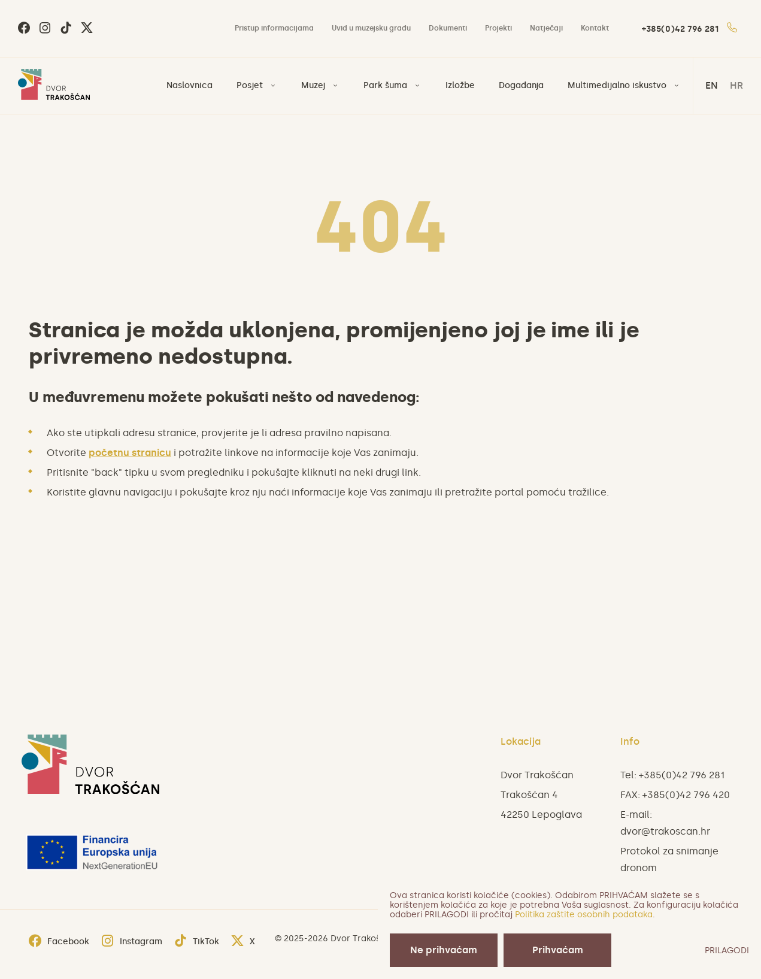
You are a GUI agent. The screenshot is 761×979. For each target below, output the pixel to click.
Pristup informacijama (274, 28)
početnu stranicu (130, 452)
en (711, 85)
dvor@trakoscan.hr (665, 831)
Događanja (521, 85)
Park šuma (385, 85)
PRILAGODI (727, 950)
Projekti (498, 28)
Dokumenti (448, 28)
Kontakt (595, 28)
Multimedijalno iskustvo (617, 85)
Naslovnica (189, 85)
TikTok (196, 941)
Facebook (59, 941)
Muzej (313, 85)
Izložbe (460, 85)
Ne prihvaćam (443, 950)
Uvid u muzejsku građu (371, 28)
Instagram (131, 941)
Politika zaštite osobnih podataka (584, 914)
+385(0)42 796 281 (689, 29)
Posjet (250, 85)
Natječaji (546, 28)
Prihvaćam (557, 950)
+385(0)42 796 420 (686, 794)
